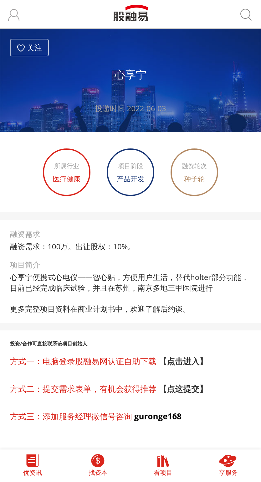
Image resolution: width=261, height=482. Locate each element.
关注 (34, 47)
